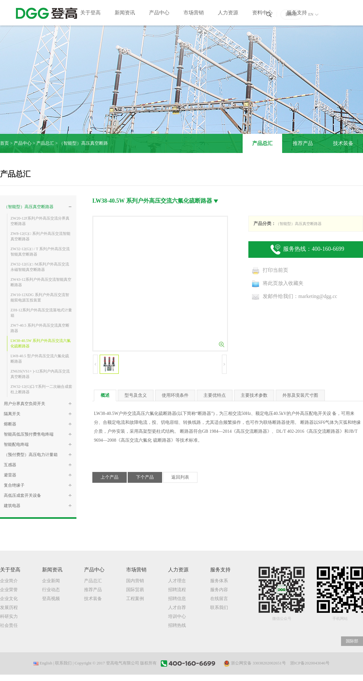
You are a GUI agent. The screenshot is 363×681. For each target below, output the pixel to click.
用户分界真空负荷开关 (24, 403)
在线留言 (219, 598)
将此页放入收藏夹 (277, 283)
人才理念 (177, 580)
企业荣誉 (9, 589)
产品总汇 (45, 143)
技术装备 (343, 143)
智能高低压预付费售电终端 (28, 434)
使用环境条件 (175, 395)
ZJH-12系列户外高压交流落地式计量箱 (41, 313)
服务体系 (219, 580)
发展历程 (9, 607)
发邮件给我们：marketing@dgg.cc (294, 296)
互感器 (10, 464)
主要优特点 (214, 395)
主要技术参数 (254, 395)
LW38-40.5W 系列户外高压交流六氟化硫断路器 (41, 343)
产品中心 (159, 12)
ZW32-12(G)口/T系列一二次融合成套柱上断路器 (41, 389)
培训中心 (177, 616)
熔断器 (10, 424)
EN (313, 14)
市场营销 (193, 12)
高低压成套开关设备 (22, 495)
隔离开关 (12, 413)
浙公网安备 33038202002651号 (255, 663)
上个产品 (109, 477)
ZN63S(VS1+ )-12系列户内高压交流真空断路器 (40, 374)
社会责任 (9, 625)
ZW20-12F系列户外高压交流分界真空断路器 (40, 221)
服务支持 (297, 12)
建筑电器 (12, 505)
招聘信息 (177, 598)
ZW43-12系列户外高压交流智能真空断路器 (41, 282)
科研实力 (9, 616)
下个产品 (145, 477)
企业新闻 (51, 580)
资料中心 (262, 12)
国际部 (352, 641)
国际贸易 (135, 589)
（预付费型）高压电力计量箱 (31, 454)
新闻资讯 (125, 12)
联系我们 (219, 607)
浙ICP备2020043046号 (310, 663)
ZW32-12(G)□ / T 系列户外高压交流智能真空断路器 (40, 252)
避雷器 (10, 475)
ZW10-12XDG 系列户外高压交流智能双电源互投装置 (40, 297)
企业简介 (9, 580)
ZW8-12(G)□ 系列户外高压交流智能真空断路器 (40, 236)
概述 (105, 395)
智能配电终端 (16, 444)
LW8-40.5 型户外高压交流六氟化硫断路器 (40, 359)
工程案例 (135, 598)
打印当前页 (270, 270)
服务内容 (219, 589)
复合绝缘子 (14, 485)
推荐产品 (303, 143)
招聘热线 (177, 625)
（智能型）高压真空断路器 (28, 206)
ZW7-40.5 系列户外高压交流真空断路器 (40, 328)
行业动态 (51, 589)
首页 (61, 12)
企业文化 (9, 598)
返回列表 (180, 477)
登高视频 (51, 598)
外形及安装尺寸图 (300, 395)
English (42, 663)
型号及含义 (136, 395)
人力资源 (228, 12)
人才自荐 (177, 607)
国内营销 (135, 580)
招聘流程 (177, 589)
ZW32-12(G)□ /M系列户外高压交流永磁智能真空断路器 (40, 267)
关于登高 (90, 12)
